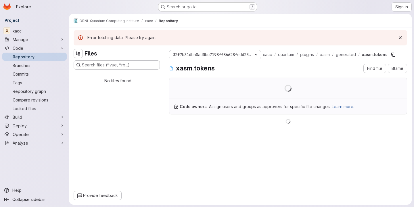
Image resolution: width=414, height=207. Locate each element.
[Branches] (34, 65)
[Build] (34, 117)
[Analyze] (34, 143)
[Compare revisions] (34, 100)
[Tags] (34, 82)
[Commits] (34, 74)
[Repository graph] (34, 91)
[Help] (34, 190)
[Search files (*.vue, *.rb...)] (117, 65)
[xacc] (34, 31)
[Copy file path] (393, 54)
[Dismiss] (400, 37)
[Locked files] (34, 108)
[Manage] (34, 39)
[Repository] (34, 57)
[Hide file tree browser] (78, 53)
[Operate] (34, 134)
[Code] (34, 48)
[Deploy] (34, 126)
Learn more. (343, 106)
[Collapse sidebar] (34, 199)
